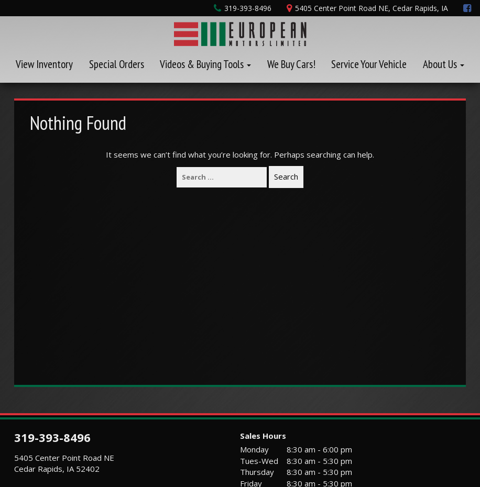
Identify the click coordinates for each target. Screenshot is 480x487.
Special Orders (116, 64)
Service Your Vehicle (369, 64)
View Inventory (44, 64)
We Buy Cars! (291, 64)
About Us (443, 64)
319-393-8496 (52, 437)
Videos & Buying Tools (205, 64)
